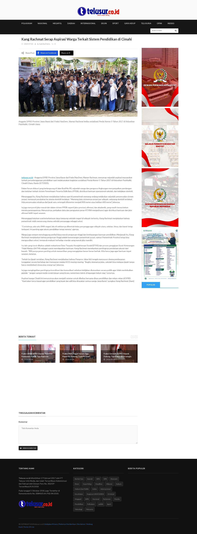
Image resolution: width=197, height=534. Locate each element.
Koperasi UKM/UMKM (95, 494)
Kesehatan (79, 494)
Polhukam (91, 504)
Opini (159, 23)
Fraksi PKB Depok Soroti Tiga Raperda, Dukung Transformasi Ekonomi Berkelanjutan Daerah (76, 356)
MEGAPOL (57, 23)
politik (101, 504)
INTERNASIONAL (88, 23)
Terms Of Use (29, 527)
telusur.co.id (27, 177)
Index (94, 489)
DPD (98, 479)
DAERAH (71, 23)
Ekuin (77, 484)
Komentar (23, 422)
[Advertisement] (78, 152)
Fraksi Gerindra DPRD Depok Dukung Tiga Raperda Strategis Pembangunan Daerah (117, 356)
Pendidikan (79, 504)
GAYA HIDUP (129, 23)
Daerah (90, 479)
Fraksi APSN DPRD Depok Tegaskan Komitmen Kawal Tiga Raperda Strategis (37, 356)
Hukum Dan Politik (82, 489)
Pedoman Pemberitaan (67, 524)
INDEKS (171, 23)
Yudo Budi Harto (44, 44)
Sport (109, 504)
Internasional (106, 489)
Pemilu (117, 499)
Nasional (96, 499)
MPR (87, 499)
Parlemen (107, 499)
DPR (105, 479)
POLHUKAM (26, 23)
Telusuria (89, 509)
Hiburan (109, 484)
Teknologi (78, 509)
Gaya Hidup (87, 484)
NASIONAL (42, 23)
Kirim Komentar (28, 448)
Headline (98, 484)
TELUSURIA (146, 23)
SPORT (115, 23)
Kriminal (111, 494)
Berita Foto (79, 479)
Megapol (78, 499)
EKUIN (104, 23)
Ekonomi (114, 479)
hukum (118, 484)
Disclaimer (81, 524)
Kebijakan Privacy (51, 524)
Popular (150, 285)
